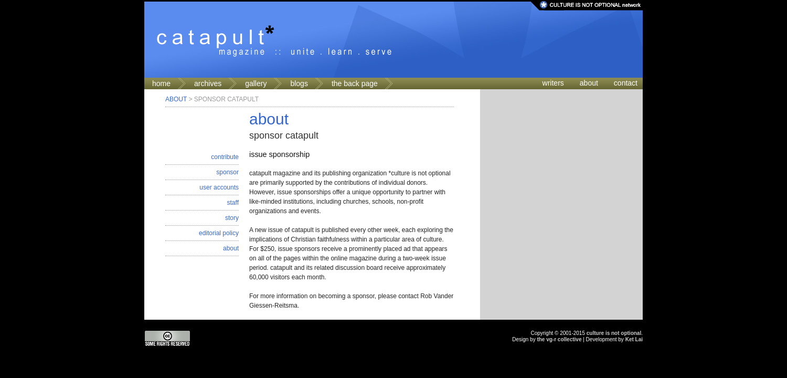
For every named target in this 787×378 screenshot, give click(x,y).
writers (553, 83)
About (176, 99)
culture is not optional (614, 333)
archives (207, 83)
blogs (298, 83)
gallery (256, 83)
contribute (225, 157)
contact (625, 83)
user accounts (219, 187)
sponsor (227, 172)
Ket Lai (634, 339)
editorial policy (219, 233)
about (589, 83)
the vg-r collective (559, 339)
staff (233, 202)
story (232, 218)
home (161, 83)
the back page (355, 83)
